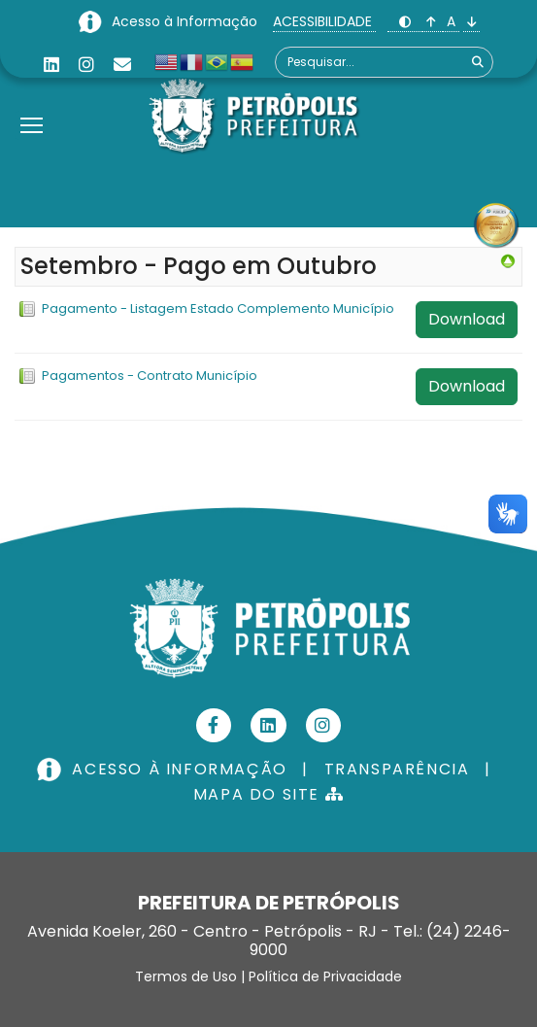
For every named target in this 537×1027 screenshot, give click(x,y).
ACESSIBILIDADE (324, 21)
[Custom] (122, 64)
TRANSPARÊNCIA (397, 769)
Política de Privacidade (325, 976)
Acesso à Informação (186, 21)
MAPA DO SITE (268, 794)
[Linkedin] (51, 64)
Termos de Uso (186, 976)
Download (466, 319)
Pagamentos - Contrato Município (149, 375)
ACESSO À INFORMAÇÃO (164, 769)
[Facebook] (214, 725)
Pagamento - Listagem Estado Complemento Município (218, 308)
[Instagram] (86, 64)
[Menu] (32, 101)
